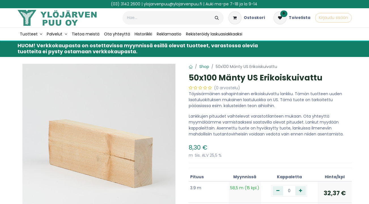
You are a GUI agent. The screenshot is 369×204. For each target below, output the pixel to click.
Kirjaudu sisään (333, 17)
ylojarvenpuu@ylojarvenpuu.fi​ (173, 4)
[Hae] (217, 18)
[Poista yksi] (278, 190)
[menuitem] (31, 34)
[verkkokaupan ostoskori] (247, 17)
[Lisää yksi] (300, 190)
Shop (204, 66)
